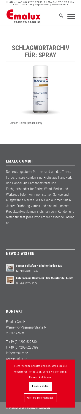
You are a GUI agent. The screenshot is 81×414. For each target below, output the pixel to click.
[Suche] (59, 16)
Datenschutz (60, 4)
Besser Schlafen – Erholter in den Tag (39, 265)
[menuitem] (59, 16)
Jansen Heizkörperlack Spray (26, 122)
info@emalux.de (17, 353)
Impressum (42, 4)
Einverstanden (40, 386)
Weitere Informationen (40, 397)
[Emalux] (33, 16)
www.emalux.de (16, 359)
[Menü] (69, 16)
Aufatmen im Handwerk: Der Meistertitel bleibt (44, 278)
